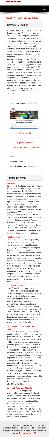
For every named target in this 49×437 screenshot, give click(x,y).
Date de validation (18, 166)
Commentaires (16, 161)
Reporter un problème (25, 143)
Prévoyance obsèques (16, 286)
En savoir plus (25, 433)
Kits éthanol (11, 183)
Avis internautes (18, 104)
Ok (35, 433)
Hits (12, 157)
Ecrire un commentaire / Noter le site (25, 148)
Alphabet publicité (14, 237)
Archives (17, 18)
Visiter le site (25, 133)
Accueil (9, 18)
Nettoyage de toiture (31, 18)
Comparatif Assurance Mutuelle (19, 388)
